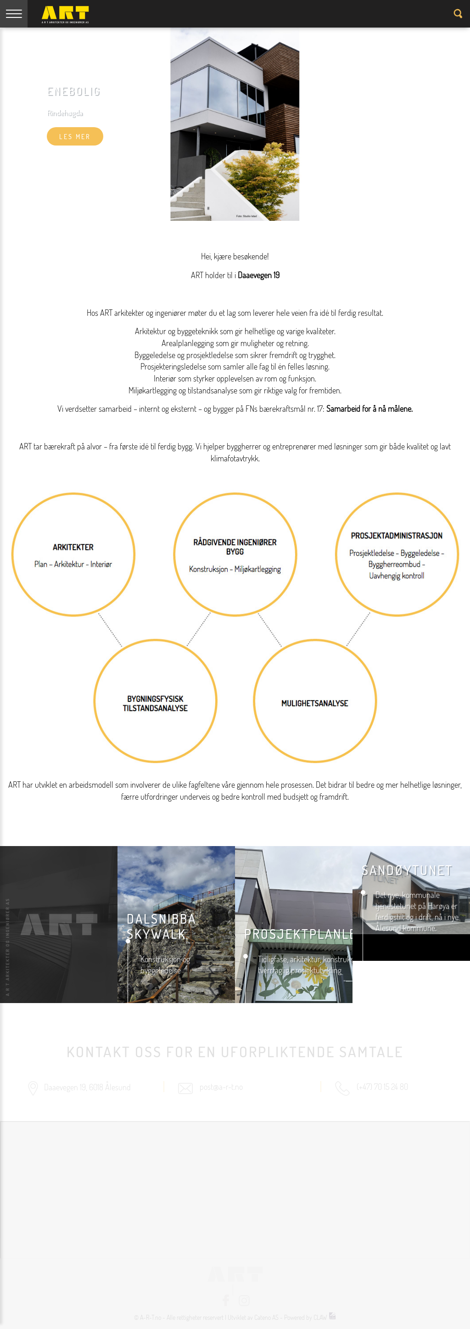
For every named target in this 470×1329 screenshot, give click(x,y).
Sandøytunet (407, 870)
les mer (75, 136)
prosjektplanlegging (319, 933)
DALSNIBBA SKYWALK (161, 926)
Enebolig (74, 91)
